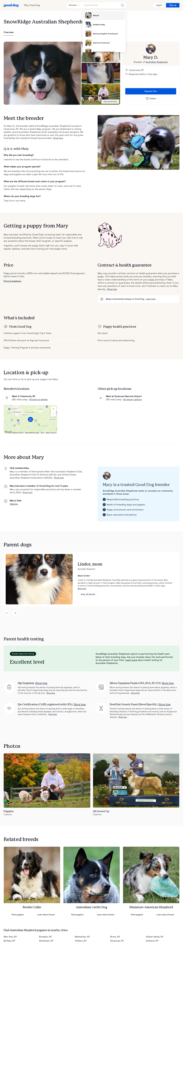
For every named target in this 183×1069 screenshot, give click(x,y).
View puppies (18, 915)
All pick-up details (38, 399)
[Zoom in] (53, 408)
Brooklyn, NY (45, 936)
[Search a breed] (104, 5)
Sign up (172, 5)
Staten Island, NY (154, 936)
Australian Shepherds (157, 62)
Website (14, 504)
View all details (88, 594)
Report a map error (51, 432)
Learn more (151, 299)
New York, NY (10, 936)
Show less (58, 138)
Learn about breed (46, 915)
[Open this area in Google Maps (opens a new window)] (8, 432)
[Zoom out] (53, 414)
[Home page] (11, 5)
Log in (159, 5)
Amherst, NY (152, 940)
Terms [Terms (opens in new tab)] (42, 432)
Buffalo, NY (9, 940)
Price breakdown (12, 281)
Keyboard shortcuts (18, 432)
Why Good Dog (32, 5)
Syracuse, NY (117, 940)
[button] (42, 73)
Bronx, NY (115, 936)
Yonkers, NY (81, 940)
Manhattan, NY (82, 936)
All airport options (132, 399)
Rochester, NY (46, 940)
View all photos (110, 102)
